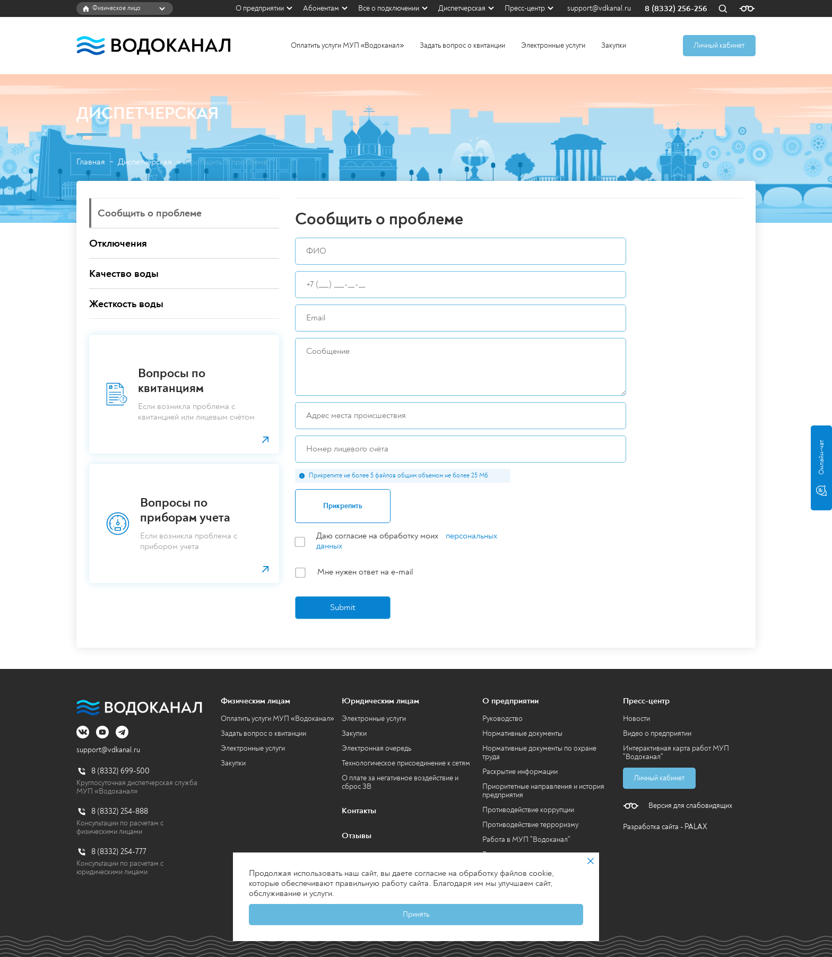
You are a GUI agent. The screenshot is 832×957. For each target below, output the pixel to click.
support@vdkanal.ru (599, 8)
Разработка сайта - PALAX (665, 826)
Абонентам (321, 8)
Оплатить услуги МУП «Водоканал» (347, 45)
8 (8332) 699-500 (120, 771)
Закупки (613, 45)
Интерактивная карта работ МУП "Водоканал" (676, 752)
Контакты (359, 810)
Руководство (502, 718)
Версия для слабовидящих (690, 806)
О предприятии (260, 8)
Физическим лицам (255, 700)
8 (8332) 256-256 (676, 9)
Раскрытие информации (520, 771)
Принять (416, 914)
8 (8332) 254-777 (118, 852)
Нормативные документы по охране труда (539, 752)
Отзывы (356, 835)
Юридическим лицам (380, 700)
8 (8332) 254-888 (119, 811)
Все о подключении (388, 8)
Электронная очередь (376, 748)
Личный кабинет (719, 45)
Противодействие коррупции (528, 809)
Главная (90, 162)
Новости (636, 718)
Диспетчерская (462, 8)
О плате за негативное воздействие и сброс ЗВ (400, 782)
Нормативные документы (522, 733)
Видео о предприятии (657, 733)
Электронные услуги (553, 45)
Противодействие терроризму (530, 824)
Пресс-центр (525, 8)
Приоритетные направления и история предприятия (543, 790)
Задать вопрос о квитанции (462, 45)
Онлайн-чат (821, 468)
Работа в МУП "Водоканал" (526, 839)
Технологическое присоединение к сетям (406, 763)
